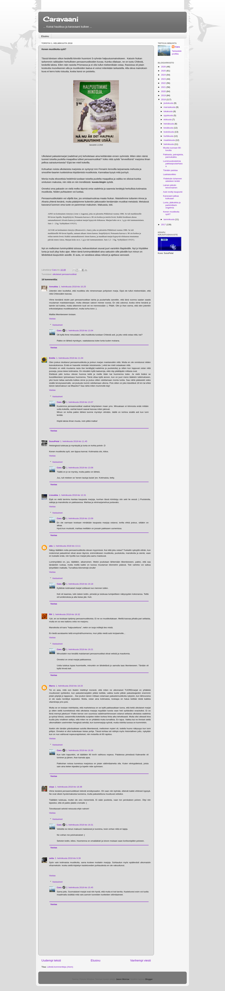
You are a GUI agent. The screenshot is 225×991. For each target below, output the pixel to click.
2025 (163, 71)
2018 (163, 99)
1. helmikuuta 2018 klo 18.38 (68, 787)
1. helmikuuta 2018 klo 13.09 (79, 518)
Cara (59, 330)
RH (50, 614)
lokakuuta (168, 111)
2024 (163, 75)
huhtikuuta (169, 136)
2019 (163, 95)
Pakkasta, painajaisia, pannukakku (173, 155)
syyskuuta (169, 115)
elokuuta (168, 119)
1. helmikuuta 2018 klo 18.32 (66, 614)
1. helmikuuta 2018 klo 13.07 (79, 402)
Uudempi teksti (51, 960)
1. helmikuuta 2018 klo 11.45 (73, 441)
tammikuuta (169, 219)
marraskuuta (170, 107)
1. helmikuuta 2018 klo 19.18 (79, 584)
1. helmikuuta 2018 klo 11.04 (69, 358)
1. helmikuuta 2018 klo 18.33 (69, 686)
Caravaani (60, 19)
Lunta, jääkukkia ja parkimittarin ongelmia (172, 205)
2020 (163, 91)
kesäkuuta (169, 128)
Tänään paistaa (170, 170)
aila (51, 546)
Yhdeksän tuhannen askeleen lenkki (172, 179)
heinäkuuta (169, 124)
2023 (163, 79)
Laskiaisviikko (169, 174)
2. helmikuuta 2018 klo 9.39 (68, 858)
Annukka (53, 286)
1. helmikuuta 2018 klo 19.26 (79, 750)
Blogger (148, 979)
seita (51, 858)
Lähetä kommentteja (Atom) (60, 967)
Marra (52, 686)
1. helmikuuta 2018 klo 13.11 (67, 546)
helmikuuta (169, 144)
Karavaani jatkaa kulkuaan (171, 197)
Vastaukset (57, 325)
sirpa (51, 787)
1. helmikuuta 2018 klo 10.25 (72, 286)
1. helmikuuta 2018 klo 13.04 (79, 330)
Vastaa (52, 318)
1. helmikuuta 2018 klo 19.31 (79, 825)
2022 (163, 83)
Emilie (52, 358)
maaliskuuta (169, 140)
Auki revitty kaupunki (172, 192)
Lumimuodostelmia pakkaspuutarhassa (173, 163)
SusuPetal (54, 441)
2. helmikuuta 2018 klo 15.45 (79, 887)
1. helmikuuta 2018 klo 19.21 (79, 649)
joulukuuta (169, 103)
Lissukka (53, 495)
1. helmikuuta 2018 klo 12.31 (72, 495)
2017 (163, 224)
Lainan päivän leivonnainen (170, 186)
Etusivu (45, 36)
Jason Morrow (122, 979)
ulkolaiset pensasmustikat (64, 274)
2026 (163, 66)
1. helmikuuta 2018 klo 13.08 (79, 467)
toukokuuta (169, 132)
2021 (163, 87)
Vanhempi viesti (140, 960)
